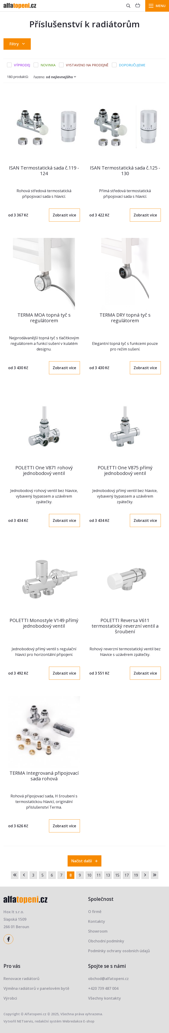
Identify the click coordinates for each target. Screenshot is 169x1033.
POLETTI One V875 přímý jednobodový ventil (125, 470)
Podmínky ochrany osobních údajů (119, 950)
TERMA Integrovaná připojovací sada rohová (44, 776)
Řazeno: (56, 76)
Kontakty (96, 921)
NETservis (25, 1021)
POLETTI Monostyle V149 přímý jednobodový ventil (44, 623)
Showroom (97, 931)
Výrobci (10, 998)
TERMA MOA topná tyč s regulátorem (44, 318)
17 (126, 875)
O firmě (94, 911)
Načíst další (84, 860)
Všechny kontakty (104, 998)
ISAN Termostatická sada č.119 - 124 (44, 171)
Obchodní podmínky (106, 941)
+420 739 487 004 (103, 988)
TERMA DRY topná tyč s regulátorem (125, 318)
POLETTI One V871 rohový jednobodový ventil (44, 470)
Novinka (48, 65)
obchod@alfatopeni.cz (108, 978)
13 (108, 875)
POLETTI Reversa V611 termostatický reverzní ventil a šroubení (125, 626)
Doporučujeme (132, 65)
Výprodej (22, 65)
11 (99, 875)
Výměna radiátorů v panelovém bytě (36, 988)
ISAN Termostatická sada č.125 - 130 (125, 171)
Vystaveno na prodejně (87, 65)
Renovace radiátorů (21, 978)
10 (89, 875)
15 (117, 875)
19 (136, 875)
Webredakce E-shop (78, 1021)
